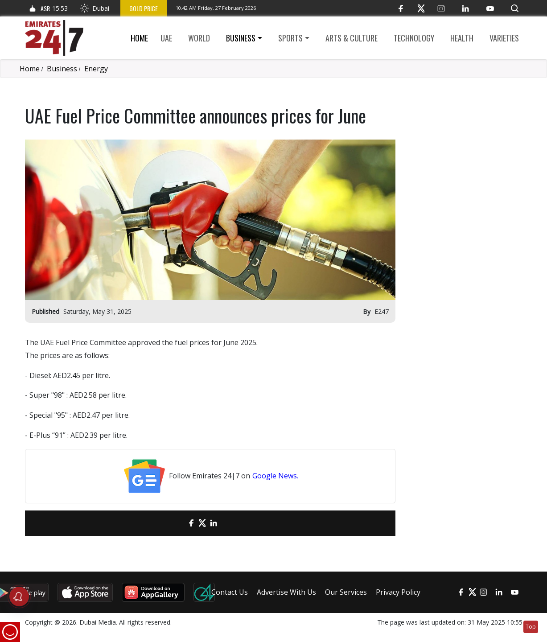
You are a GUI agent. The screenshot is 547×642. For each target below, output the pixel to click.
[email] (175, 523)
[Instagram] (441, 8)
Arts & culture (351, 38)
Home (139, 38)
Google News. (275, 476)
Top (531, 626)
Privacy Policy (398, 592)
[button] (514, 8)
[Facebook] (401, 8)
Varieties (504, 38)
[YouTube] (490, 8)
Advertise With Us (286, 592)
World (199, 38)
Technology (414, 38)
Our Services (346, 592)
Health (461, 38)
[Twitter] (421, 8)
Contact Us (229, 592)
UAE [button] (166, 38)
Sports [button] (290, 38)
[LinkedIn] (465, 8)
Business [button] (240, 38)
